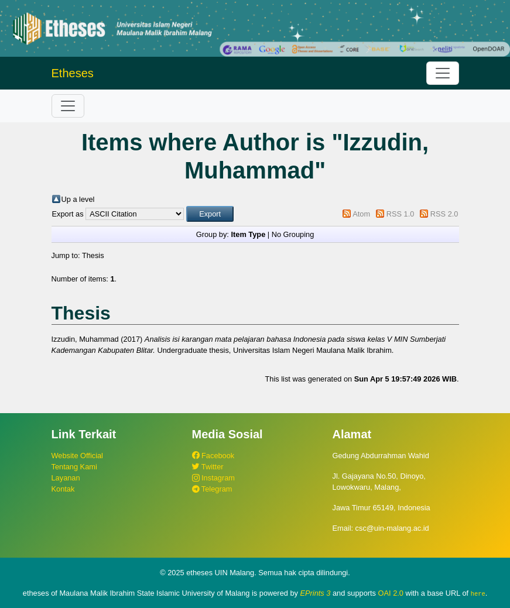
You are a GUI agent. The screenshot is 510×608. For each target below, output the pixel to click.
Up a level (78, 199)
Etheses (73, 73)
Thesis (93, 255)
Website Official (77, 455)
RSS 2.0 (444, 213)
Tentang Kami (74, 466)
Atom (361, 213)
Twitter (208, 466)
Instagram (213, 477)
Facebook (213, 455)
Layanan (66, 477)
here (478, 593)
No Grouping (293, 234)
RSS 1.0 (400, 213)
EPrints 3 (315, 593)
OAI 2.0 (390, 593)
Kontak (63, 489)
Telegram (212, 489)
